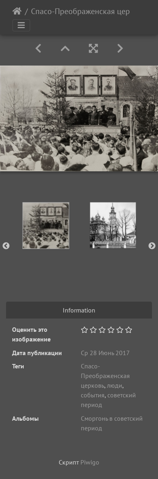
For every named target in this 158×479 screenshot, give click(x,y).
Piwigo (89, 462)
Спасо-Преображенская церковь (88, 11)
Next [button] (152, 246)
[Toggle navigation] (21, 25)
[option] (45, 225)
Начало (17, 11)
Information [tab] (79, 310)
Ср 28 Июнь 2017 (105, 353)
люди (114, 385)
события (93, 395)
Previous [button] (6, 246)
